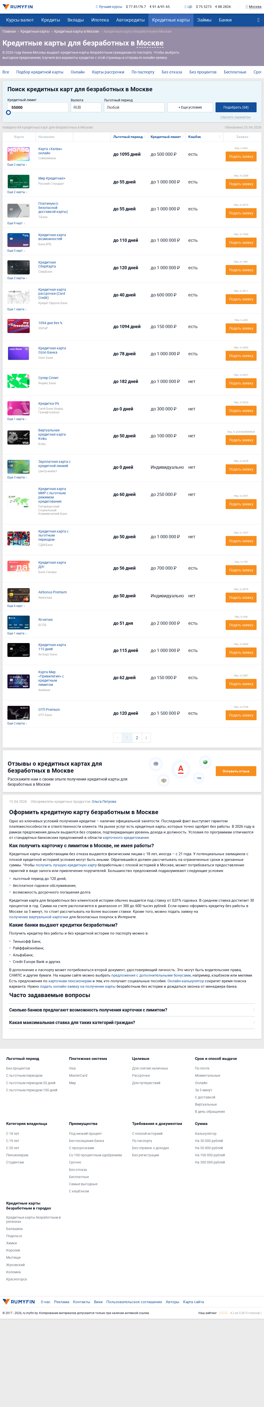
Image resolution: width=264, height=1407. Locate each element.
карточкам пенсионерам (70, 980)
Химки (11, 1243)
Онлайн (78, 72)
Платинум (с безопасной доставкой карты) (53, 207)
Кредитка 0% (48, 404)
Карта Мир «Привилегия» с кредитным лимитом (51, 678)
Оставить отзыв (236, 771)
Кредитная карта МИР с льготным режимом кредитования (52, 495)
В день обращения (210, 1112)
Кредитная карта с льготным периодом (53, 535)
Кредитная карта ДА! (52, 564)
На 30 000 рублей (209, 1141)
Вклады (76, 20)
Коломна (13, 1272)
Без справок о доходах (150, 1148)
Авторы (172, 1301)
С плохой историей (147, 1134)
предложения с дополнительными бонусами (151, 975)
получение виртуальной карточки (38, 916)
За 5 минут (203, 1090)
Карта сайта (193, 1301)
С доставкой (205, 1097)
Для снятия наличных (150, 1068)
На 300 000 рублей (210, 1162)
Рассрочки (141, 1075)
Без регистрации (145, 1155)
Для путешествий (146, 1083)
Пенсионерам (17, 1155)
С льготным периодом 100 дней (31, 1090)
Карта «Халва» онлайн (50, 151)
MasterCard (78, 1075)
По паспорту (143, 72)
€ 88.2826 (223, 7)
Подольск (14, 1236)
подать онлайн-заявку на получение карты (78, 986)
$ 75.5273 (204, 7)
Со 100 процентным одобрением (95, 1155)
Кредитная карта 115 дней (52, 647)
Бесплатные (235, 72)
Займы (204, 20)
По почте (202, 1068)
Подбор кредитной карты (39, 72)
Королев (13, 1250)
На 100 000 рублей (210, 1155)
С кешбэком (79, 1191)
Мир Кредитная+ (52, 178)
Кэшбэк (194, 137)
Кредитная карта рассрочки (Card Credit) (52, 294)
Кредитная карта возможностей (52, 237)
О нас (45, 1301)
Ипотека (100, 20)
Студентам (15, 1162)
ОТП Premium (49, 710)
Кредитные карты (171, 20)
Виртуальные (206, 1104)
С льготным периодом (24, 1075)
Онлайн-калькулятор (186, 980)
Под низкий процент (85, 1134)
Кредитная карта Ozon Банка (52, 350)
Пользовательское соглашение (134, 1301)
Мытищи (13, 1257)
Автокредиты (130, 20)
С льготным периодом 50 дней (30, 1083)
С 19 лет (12, 1141)
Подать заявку (241, 156)
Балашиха (14, 1229)
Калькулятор (205, 1134)
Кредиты (50, 20)
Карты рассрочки (108, 72)
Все (5, 72)
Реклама (61, 1301)
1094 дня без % (50, 323)
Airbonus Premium (52, 592)
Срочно (75, 1162)
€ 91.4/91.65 (160, 7)
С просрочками (81, 1148)
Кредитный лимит (22, 100)
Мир (72, 1083)
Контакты (81, 1301)
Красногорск (16, 1279)
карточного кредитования (126, 837)
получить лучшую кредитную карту (66, 864)
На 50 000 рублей (209, 1148)
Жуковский (15, 1265)
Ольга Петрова (104, 802)
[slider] (8, 112)
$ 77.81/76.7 (136, 7)
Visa (72, 1068)
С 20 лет (12, 1148)
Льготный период (118, 100)
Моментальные (207, 1075)
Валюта (77, 100)
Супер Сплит (48, 378)
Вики (98, 1301)
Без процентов (203, 72)
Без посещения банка (86, 1141)
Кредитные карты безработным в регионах (33, 1219)
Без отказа (172, 72)
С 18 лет (12, 1134)
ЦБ (188, 7)
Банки (225, 20)
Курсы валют (20, 20)
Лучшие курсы (109, 7)
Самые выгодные (83, 1184)
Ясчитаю (45, 620)
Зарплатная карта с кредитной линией (54, 464)
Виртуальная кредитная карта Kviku (52, 434)
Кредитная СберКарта (47, 264)
